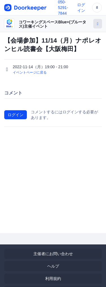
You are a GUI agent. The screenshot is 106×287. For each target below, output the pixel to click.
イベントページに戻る (30, 72)
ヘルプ (53, 266)
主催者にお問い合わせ (53, 253)
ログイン (15, 114)
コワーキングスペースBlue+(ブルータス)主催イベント (52, 24)
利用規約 (53, 278)
